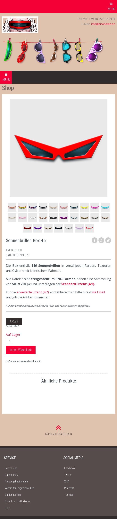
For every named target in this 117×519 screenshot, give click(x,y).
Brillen (24, 255)
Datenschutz (11, 474)
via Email (98, 292)
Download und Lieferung (18, 501)
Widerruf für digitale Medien (19, 488)
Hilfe (7, 508)
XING (67, 481)
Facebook (69, 468)
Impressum (11, 468)
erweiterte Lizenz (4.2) (33, 292)
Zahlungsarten (13, 494)
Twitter (67, 474)
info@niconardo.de (103, 24)
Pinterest (69, 488)
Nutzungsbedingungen (17, 481)
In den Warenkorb (21, 350)
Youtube (68, 494)
